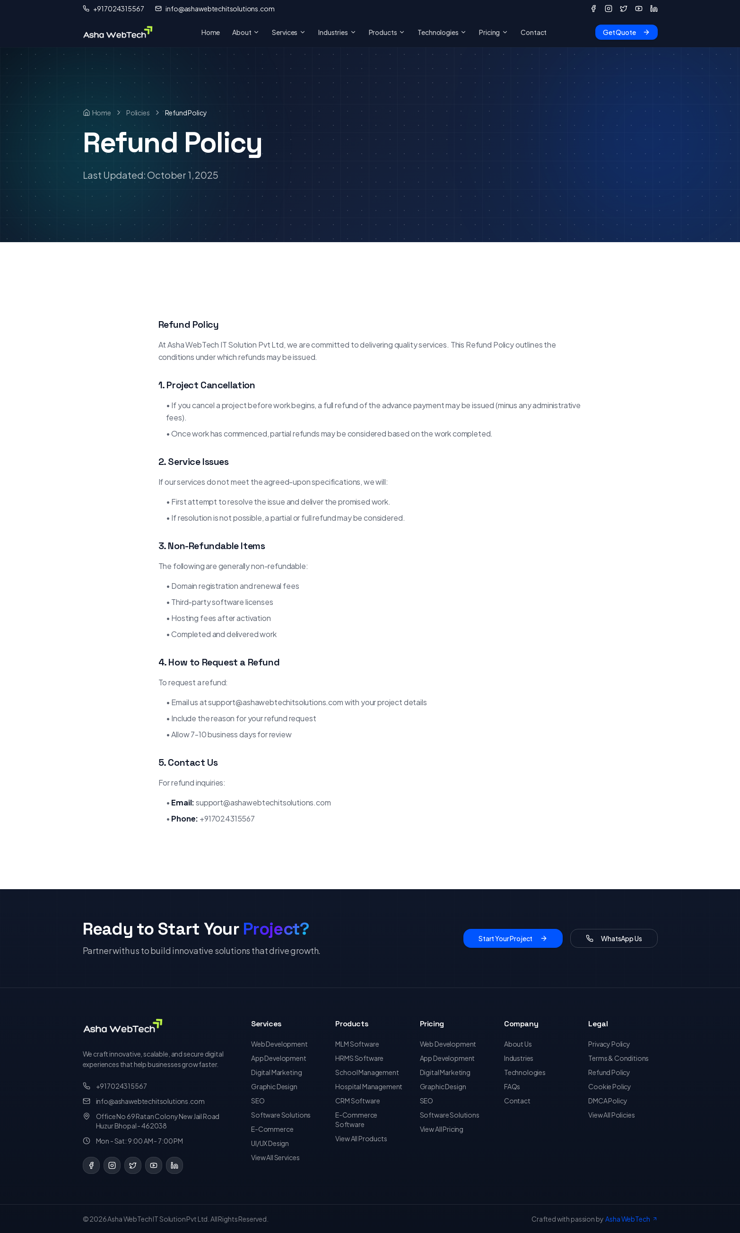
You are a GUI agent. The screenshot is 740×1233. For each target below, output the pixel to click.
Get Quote (626, 32)
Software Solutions (281, 1115)
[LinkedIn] (654, 8)
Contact (534, 32)
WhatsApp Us (614, 938)
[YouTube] (639, 8)
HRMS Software (359, 1058)
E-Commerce (272, 1129)
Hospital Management (368, 1086)
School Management (367, 1072)
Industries (337, 32)
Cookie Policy (609, 1086)
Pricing (493, 32)
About (246, 32)
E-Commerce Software (356, 1119)
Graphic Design (274, 1086)
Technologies (442, 32)
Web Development (279, 1044)
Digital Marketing (276, 1072)
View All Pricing (441, 1129)
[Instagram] (608, 8)
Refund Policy (609, 1072)
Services (289, 32)
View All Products (361, 1138)
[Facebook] (593, 8)
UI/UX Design (270, 1143)
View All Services (275, 1157)
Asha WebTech (631, 1219)
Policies (138, 112)
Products (387, 32)
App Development (278, 1058)
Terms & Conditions (618, 1058)
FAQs (512, 1086)
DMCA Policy (607, 1100)
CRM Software (357, 1100)
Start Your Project (513, 938)
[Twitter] (623, 8)
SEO (258, 1100)
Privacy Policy (609, 1044)
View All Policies (611, 1115)
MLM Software (357, 1044)
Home (210, 32)
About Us (518, 1044)
